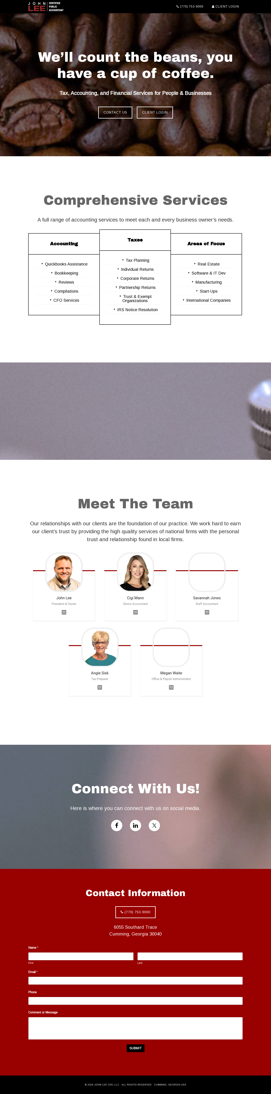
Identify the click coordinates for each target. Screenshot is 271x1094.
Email (33, 972)
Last (139, 962)
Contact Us (115, 112)
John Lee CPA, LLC (62, 6)
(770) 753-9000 (135, 912)
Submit (135, 1048)
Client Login (155, 112)
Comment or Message (43, 1012)
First (30, 962)
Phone (32, 992)
